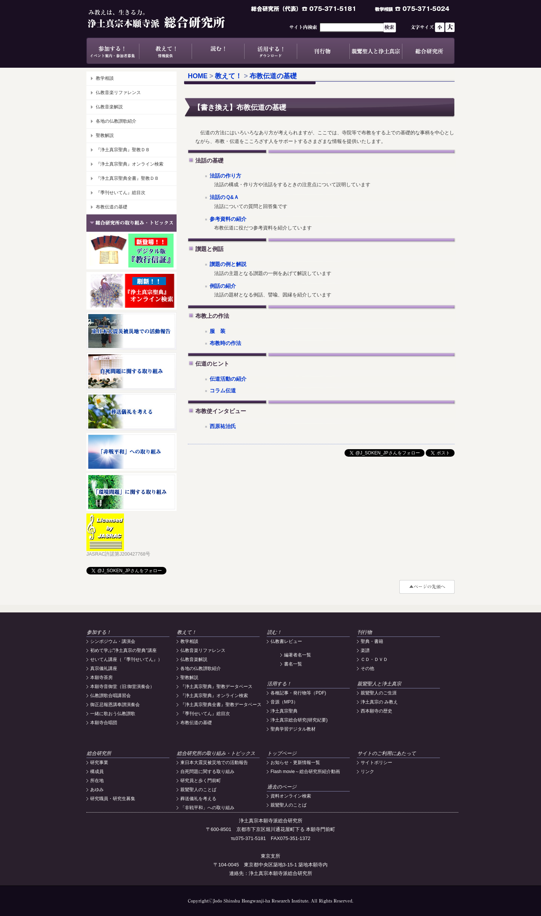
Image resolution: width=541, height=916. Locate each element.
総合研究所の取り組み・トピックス (216, 753)
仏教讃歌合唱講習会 (110, 695)
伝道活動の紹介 (228, 379)
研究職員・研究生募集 (112, 798)
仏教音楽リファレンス (118, 92)
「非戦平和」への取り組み (207, 807)
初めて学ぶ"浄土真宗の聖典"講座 (123, 650)
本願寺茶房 (101, 677)
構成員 (97, 771)
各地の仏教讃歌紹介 (116, 121)
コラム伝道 (223, 390)
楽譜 (365, 650)
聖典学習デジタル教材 (293, 729)
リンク (367, 771)
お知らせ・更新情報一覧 (295, 762)
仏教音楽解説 (109, 106)
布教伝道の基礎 (111, 207)
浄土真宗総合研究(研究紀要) (299, 720)
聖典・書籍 (372, 641)
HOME (198, 76)
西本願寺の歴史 (376, 711)
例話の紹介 (223, 286)
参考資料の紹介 (228, 219)
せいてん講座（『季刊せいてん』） (126, 659)
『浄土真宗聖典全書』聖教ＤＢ (127, 178)
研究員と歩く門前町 (200, 780)
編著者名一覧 (297, 655)
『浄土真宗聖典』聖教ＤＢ (123, 149)
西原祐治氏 (223, 426)
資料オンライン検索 (290, 796)
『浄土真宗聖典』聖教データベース (216, 686)
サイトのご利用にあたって (386, 753)
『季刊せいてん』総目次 (120, 192)
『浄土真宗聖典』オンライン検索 (129, 164)
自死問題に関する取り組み (207, 771)
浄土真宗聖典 (284, 711)
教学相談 (105, 78)
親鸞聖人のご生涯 (379, 693)
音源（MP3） (284, 702)
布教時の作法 (225, 343)
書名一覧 (293, 664)
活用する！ (270, 51)
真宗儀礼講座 (103, 668)
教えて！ (165, 51)
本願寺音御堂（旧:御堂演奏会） (122, 686)
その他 (367, 668)
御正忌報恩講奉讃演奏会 (115, 704)
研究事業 (99, 762)
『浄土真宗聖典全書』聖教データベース (220, 704)
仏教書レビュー (286, 641)
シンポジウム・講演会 (112, 641)
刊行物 (323, 51)
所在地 (97, 780)
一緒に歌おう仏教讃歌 (112, 713)
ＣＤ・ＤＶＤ (374, 659)
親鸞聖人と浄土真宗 (375, 51)
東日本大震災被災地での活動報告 (214, 762)
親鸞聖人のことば (198, 789)
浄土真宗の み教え (379, 702)
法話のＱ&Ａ (224, 197)
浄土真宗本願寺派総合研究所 (167, 19)
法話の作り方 (225, 176)
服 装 (217, 331)
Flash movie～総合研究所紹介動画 (305, 771)
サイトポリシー (376, 762)
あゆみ (97, 789)
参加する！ (112, 51)
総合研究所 (428, 51)
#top (427, 587)
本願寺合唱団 (103, 722)
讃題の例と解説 (228, 264)
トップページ (281, 753)
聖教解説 (105, 135)
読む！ (218, 51)
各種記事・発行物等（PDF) (298, 693)
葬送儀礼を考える (198, 798)
